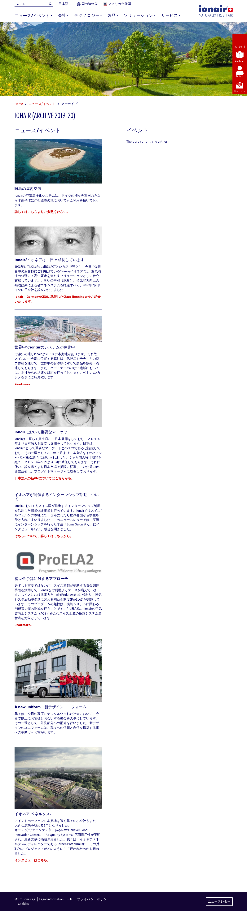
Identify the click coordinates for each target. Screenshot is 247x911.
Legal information (51, 899)
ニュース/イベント (42, 104)
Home (19, 104)
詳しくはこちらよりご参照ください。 (42, 212)
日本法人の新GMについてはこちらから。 (44, 478)
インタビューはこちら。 (32, 860)
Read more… (24, 384)
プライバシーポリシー (93, 899)
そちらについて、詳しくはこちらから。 (44, 536)
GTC (70, 899)
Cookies (23, 904)
